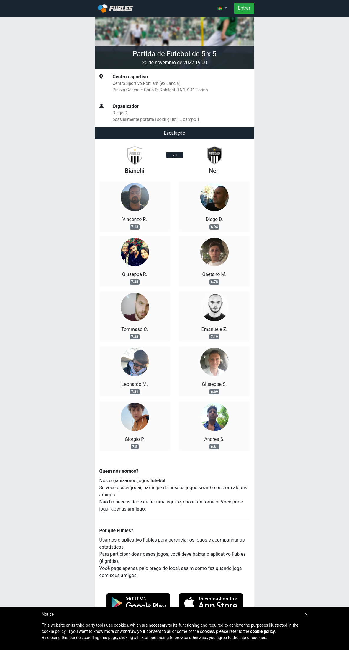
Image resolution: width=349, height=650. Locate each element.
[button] (222, 8)
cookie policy (262, 631)
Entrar (244, 8)
